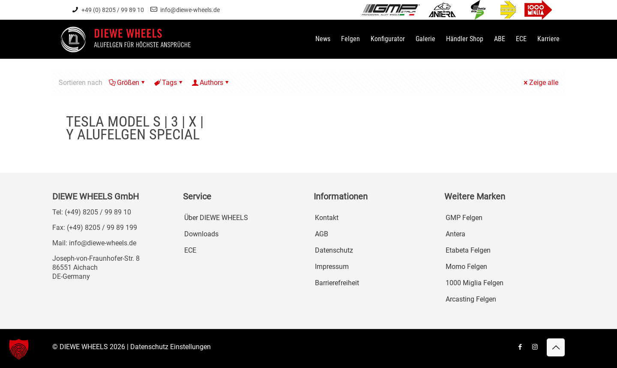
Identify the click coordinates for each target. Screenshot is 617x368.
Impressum (332, 266)
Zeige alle (540, 82)
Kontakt (326, 218)
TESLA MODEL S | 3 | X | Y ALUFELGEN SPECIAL (135, 128)
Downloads (201, 234)
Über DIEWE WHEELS (216, 218)
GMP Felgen (464, 218)
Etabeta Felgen (468, 250)
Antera (455, 234)
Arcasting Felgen (471, 299)
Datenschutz (334, 250)
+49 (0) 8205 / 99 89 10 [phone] (112, 9)
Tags (169, 82)
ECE (190, 250)
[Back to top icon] (556, 347)
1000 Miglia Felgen (474, 283)
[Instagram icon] (535, 347)
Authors (211, 82)
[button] (19, 349)
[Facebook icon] (520, 347)
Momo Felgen (466, 266)
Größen (127, 82)
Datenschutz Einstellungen (170, 347)
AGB (321, 234)
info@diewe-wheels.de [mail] (190, 9)
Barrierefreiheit (337, 283)
